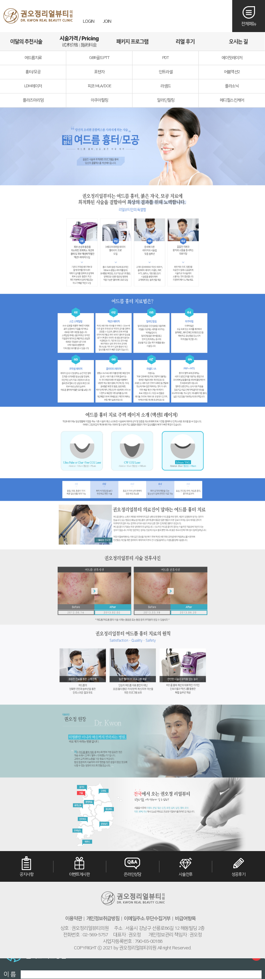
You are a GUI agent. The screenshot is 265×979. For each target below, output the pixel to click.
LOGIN (88, 21)
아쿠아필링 (99, 100)
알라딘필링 (165, 100)
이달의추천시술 (26, 41)
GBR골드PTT (99, 58)
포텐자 (99, 72)
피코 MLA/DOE (99, 86)
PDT (165, 58)
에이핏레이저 (232, 58)
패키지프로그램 (132, 41)
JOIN (107, 21)
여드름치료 (33, 58)
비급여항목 (185, 918)
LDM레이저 (33, 86)
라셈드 (165, 86)
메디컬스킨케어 (232, 100)
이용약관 (73, 918)
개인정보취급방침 (102, 918)
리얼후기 (185, 41)
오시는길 (238, 41)
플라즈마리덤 (33, 100)
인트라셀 (166, 72)
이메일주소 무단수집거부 (147, 918)
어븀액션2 (232, 72)
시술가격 (79, 41)
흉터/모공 (33, 72)
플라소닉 (232, 86)
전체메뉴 (248, 23)
